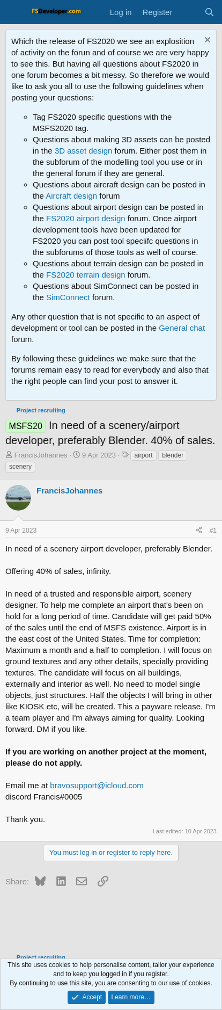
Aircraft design (71, 195)
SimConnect (68, 297)
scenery (20, 466)
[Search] (209, 12)
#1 (213, 530)
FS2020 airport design (85, 218)
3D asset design (84, 150)
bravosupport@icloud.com (96, 785)
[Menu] (14, 12)
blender (172, 455)
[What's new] (187, 12)
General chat (182, 327)
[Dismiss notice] (206, 41)
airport (143, 455)
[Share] (199, 531)
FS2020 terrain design (85, 274)
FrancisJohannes (41, 455)
